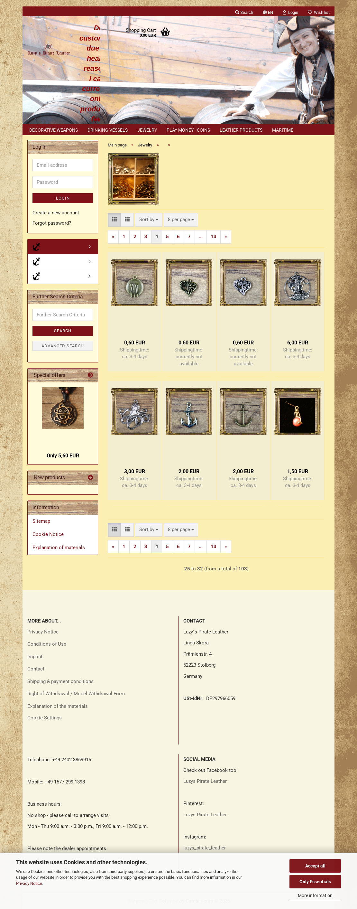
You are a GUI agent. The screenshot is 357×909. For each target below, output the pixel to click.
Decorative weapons (53, 130)
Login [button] (290, 12)
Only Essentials (315, 881)
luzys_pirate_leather (204, 848)
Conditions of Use (46, 644)
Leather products (241, 130)
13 (213, 236)
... (201, 236)
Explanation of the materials (57, 706)
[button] (268, 11)
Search (62, 330)
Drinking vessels (107, 130)
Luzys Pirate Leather (205, 781)
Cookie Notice (48, 534)
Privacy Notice (29, 883)
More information (315, 895)
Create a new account (55, 213)
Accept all (315, 865)
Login (63, 198)
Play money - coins (188, 130)
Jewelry (147, 130)
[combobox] (148, 219)
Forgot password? (51, 223)
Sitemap (41, 521)
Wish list (319, 12)
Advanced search (62, 345)
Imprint (34, 657)
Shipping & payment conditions (60, 681)
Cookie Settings (44, 718)
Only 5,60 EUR (63, 456)
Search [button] (244, 12)
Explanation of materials (58, 547)
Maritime (282, 130)
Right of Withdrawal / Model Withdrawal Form (76, 694)
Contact (35, 669)
